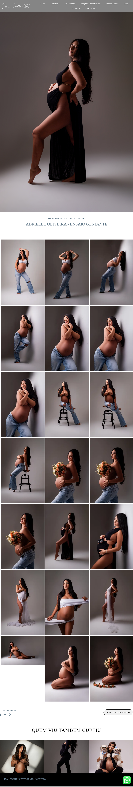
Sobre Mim (90, 8)
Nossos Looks (112, 3)
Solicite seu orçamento (118, 712)
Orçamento (70, 3)
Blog (126, 3)
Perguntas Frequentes (90, 3)
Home (42, 3)
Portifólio (55, 3)
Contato (76, 8)
